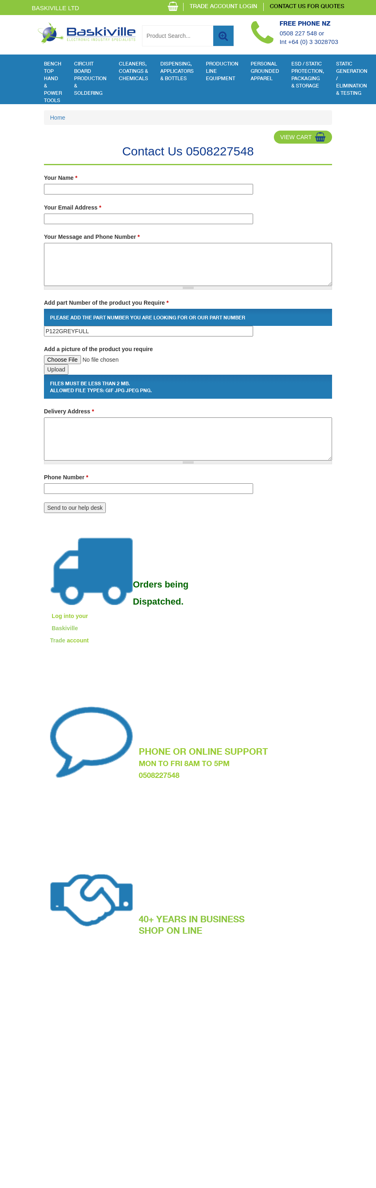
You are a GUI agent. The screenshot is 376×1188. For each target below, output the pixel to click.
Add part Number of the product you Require (106, 302)
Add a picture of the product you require (98, 349)
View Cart (296, 137)
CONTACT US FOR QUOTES (307, 7)
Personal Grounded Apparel (265, 71)
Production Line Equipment (222, 71)
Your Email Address (72, 207)
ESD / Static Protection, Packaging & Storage (307, 75)
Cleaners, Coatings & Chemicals (133, 71)
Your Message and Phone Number (92, 237)
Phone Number (66, 477)
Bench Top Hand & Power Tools (53, 82)
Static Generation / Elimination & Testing (351, 79)
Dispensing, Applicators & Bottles (177, 71)
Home (57, 117)
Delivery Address (69, 411)
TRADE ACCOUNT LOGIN (223, 7)
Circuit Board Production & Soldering (90, 79)
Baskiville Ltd (55, 7)
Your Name (60, 178)
